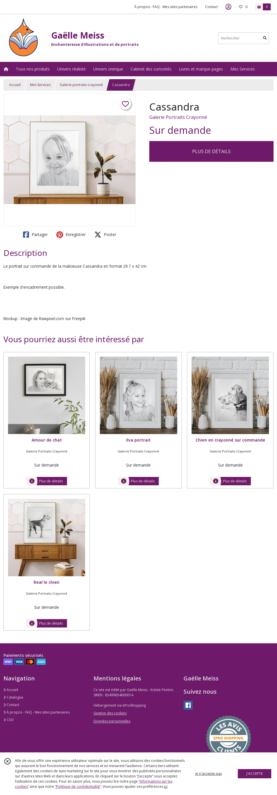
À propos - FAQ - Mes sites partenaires (36, 712)
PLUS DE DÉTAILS (211, 151)
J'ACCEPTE (255, 773)
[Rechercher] (265, 38)
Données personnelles (111, 721)
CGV (8, 719)
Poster (105, 234)
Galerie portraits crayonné (81, 84)
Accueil (15, 84)
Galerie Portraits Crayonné (178, 117)
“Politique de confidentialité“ (78, 786)
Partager (35, 234)
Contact (211, 6)
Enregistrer (71, 234)
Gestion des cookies (110, 713)
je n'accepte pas (208, 773)
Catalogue (13, 697)
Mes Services (40, 84)
